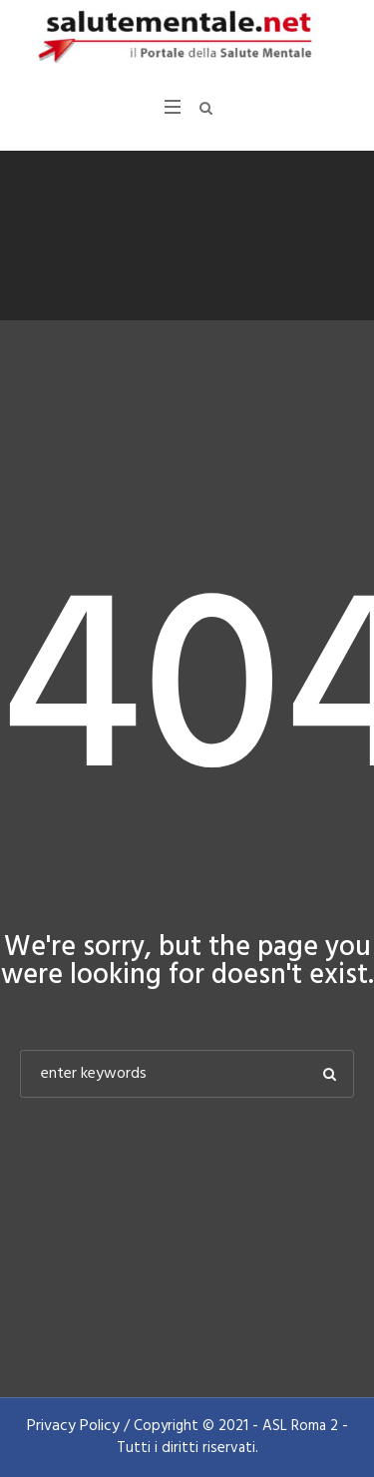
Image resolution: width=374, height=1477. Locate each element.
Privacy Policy (73, 1426)
